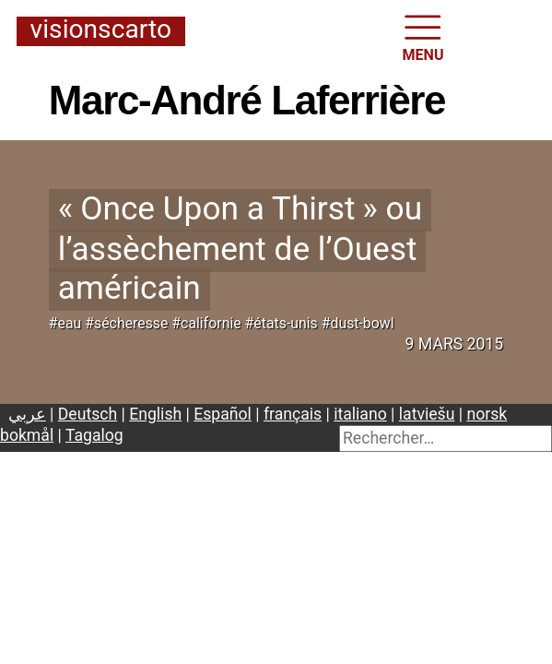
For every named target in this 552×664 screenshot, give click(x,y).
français (293, 414)
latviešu (427, 414)
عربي (27, 414)
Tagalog (94, 435)
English (155, 414)
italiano (360, 414)
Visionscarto (100, 30)
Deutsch (87, 414)
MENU (423, 36)
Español (223, 414)
